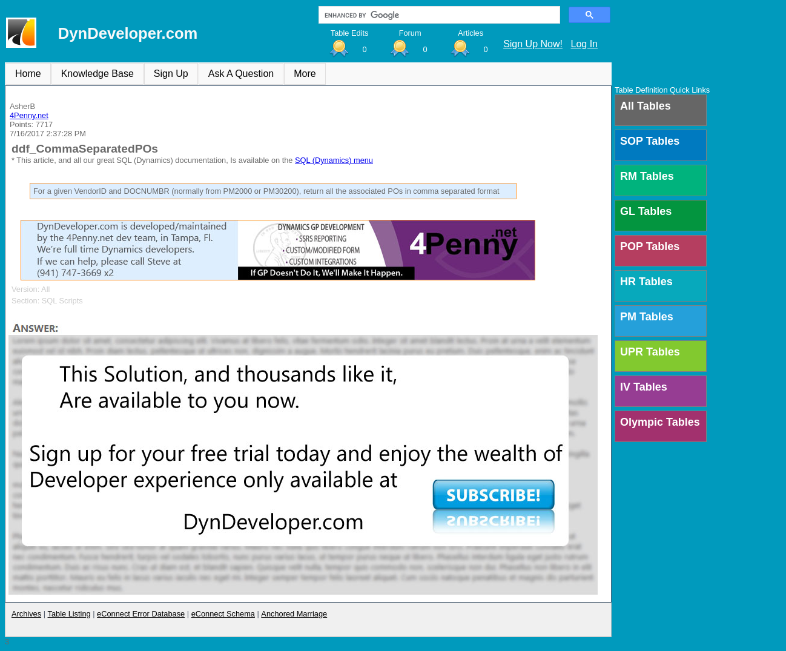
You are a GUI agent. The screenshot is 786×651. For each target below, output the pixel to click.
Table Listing (69, 613)
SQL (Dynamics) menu (334, 160)
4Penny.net (29, 115)
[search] (438, 15)
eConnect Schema (223, 613)
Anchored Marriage (294, 613)
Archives (26, 613)
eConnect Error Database (141, 613)
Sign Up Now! (533, 44)
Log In (584, 44)
